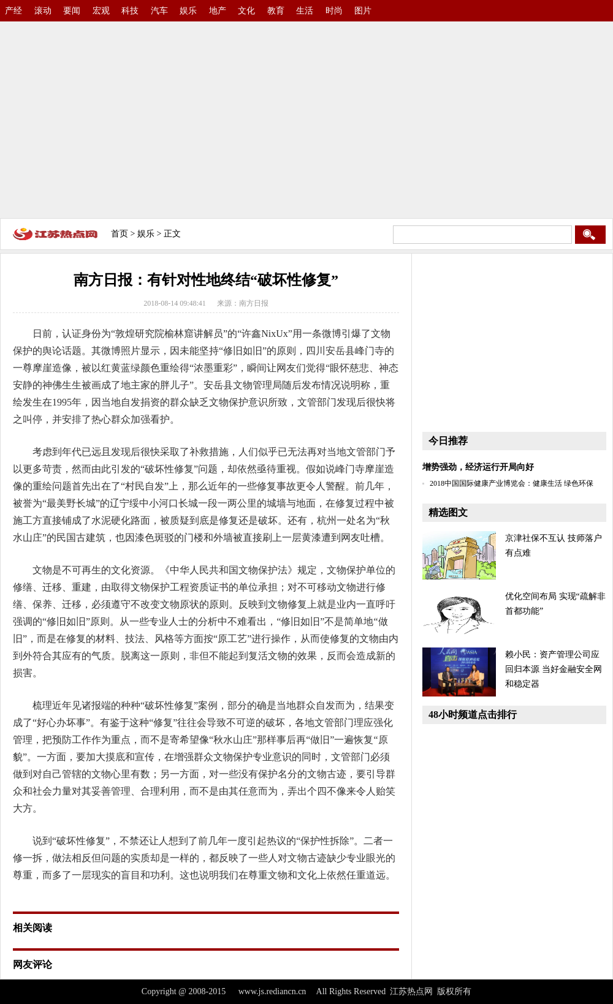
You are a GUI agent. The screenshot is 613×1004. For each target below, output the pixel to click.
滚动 (42, 10)
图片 (362, 10)
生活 (304, 10)
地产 (217, 10)
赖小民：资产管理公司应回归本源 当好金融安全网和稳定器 (553, 669)
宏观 (101, 10)
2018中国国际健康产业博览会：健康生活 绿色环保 (511, 483)
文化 (246, 10)
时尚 (334, 10)
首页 (119, 233)
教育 (275, 10)
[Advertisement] (307, 116)
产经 (13, 10)
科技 (130, 10)
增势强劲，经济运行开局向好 (478, 467)
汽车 (159, 10)
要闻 (71, 10)
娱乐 (188, 10)
